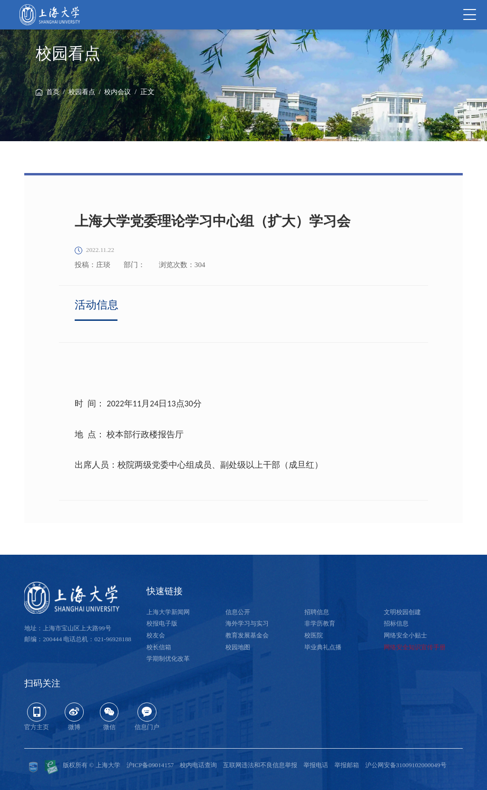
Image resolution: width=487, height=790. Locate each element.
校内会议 (117, 92)
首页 (52, 92)
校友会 (155, 635)
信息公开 (237, 612)
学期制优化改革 (168, 658)
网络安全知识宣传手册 (415, 647)
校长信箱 (158, 647)
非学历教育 (319, 623)
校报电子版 (161, 623)
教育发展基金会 (247, 635)
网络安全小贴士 (405, 635)
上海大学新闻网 (168, 612)
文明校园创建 (402, 612)
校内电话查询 (198, 765)
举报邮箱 (346, 765)
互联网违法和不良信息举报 (260, 765)
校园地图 (237, 647)
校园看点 (81, 92)
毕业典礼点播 (322, 647)
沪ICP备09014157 (150, 765)
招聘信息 (316, 612)
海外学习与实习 (247, 623)
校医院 (313, 635)
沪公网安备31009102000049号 (406, 765)
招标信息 (396, 623)
